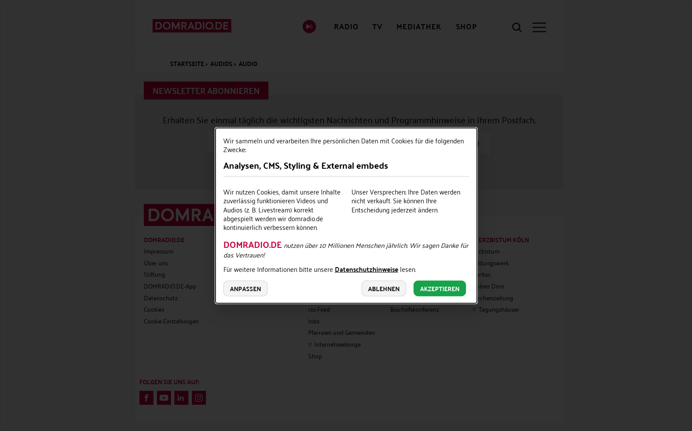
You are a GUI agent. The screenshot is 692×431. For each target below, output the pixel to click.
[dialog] (346, 216)
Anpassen (245, 288)
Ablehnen (384, 288)
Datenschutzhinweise (366, 269)
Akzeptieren (439, 288)
